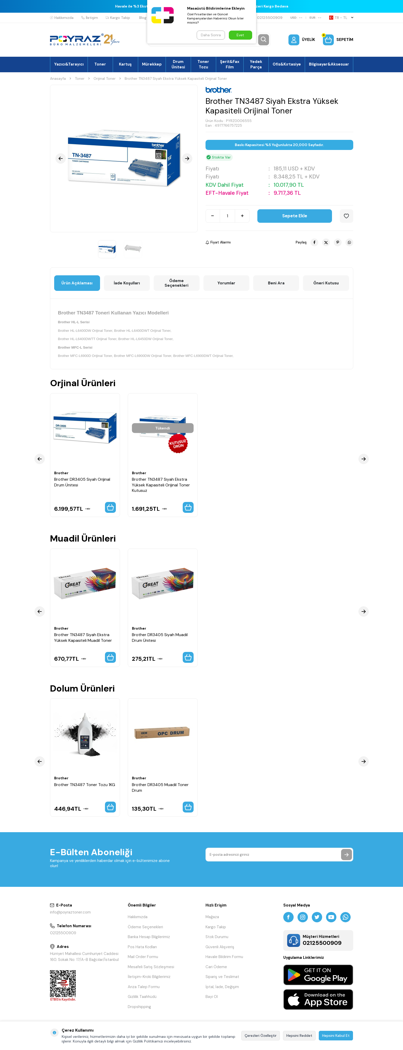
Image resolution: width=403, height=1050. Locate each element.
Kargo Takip (118, 17)
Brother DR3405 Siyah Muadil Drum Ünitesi (160, 637)
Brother (61, 473)
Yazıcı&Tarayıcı (69, 64)
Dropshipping (139, 1006)
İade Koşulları (127, 283)
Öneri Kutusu (326, 283)
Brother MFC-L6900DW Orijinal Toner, (143, 356)
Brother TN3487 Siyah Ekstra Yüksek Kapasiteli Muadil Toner (83, 637)
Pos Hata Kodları (142, 947)
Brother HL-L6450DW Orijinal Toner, (145, 339)
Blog (142, 17)
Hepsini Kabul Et (336, 1035)
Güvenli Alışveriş (220, 947)
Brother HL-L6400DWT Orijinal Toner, (142, 331)
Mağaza (212, 916)
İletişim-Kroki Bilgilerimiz (149, 976)
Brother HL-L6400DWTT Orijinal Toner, (87, 339)
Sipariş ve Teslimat (222, 976)
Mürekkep (152, 64)
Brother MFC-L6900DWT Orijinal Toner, (203, 356)
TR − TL (341, 17)
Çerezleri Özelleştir (261, 1035)
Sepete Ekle (294, 216)
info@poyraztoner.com (70, 912)
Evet (240, 35)
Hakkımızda (62, 17)
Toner (100, 64)
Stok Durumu (217, 936)
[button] (60, 158)
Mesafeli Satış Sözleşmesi (151, 966)
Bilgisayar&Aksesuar (329, 64)
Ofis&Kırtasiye (287, 64)
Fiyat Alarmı (218, 242)
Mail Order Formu (143, 956)
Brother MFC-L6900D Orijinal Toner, (85, 356)
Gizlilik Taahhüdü (142, 996)
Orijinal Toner (105, 78)
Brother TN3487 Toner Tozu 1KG (84, 784)
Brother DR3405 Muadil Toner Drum (160, 787)
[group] (123, 158)
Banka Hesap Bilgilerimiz (149, 936)
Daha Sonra (211, 35)
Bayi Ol (212, 996)
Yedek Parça (256, 64)
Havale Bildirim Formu (224, 956)
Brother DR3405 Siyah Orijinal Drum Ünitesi (82, 482)
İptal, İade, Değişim (222, 986)
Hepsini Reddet (299, 1035)
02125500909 (267, 17)
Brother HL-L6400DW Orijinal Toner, (85, 331)
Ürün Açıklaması (77, 283)
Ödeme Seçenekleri (176, 283)
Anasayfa (58, 78)
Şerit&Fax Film (229, 64)
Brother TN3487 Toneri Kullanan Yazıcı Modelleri (113, 312)
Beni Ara (276, 283)
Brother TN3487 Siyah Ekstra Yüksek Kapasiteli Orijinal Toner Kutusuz (161, 485)
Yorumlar (226, 283)
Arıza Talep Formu (144, 986)
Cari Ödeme (216, 966)
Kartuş (125, 64)
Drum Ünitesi (178, 64)
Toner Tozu (203, 64)
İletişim (89, 17)
